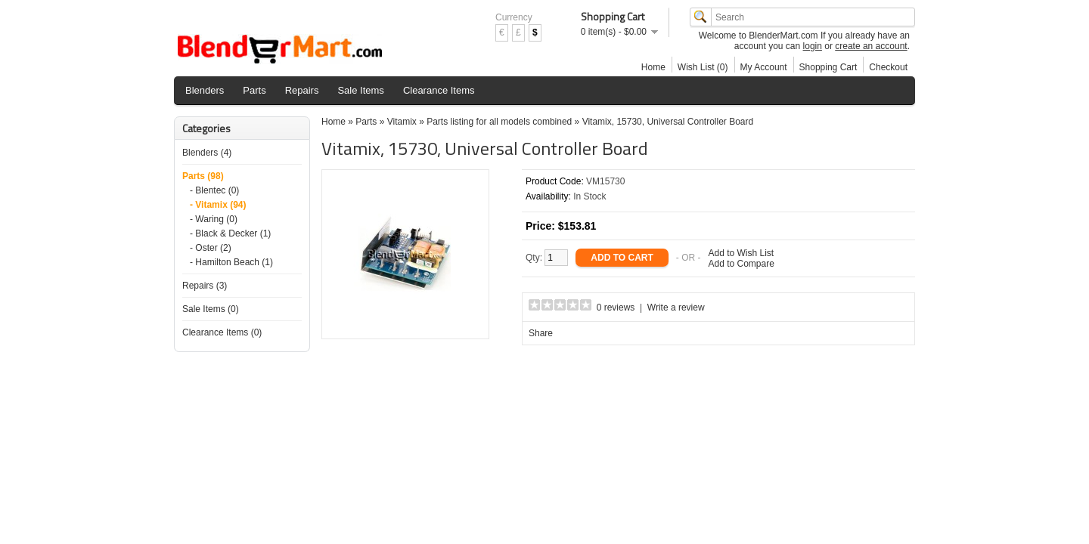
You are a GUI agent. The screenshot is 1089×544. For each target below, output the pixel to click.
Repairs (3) (204, 285)
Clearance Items (439, 90)
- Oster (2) (210, 248)
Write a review (676, 307)
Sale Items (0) (210, 309)
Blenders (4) (206, 152)
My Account (763, 67)
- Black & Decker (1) (230, 233)
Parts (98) (203, 176)
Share (541, 333)
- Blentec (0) (214, 190)
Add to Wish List (741, 253)
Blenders (204, 90)
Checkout (888, 67)
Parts (254, 90)
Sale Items (360, 90)
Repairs (302, 90)
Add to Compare (741, 263)
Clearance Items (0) (222, 332)
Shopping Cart (828, 67)
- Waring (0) (213, 219)
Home (653, 67)
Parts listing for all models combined (499, 121)
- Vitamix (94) (218, 204)
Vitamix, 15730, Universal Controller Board (668, 121)
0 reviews (616, 307)
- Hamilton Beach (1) (231, 262)
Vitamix (402, 121)
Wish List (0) (703, 67)
